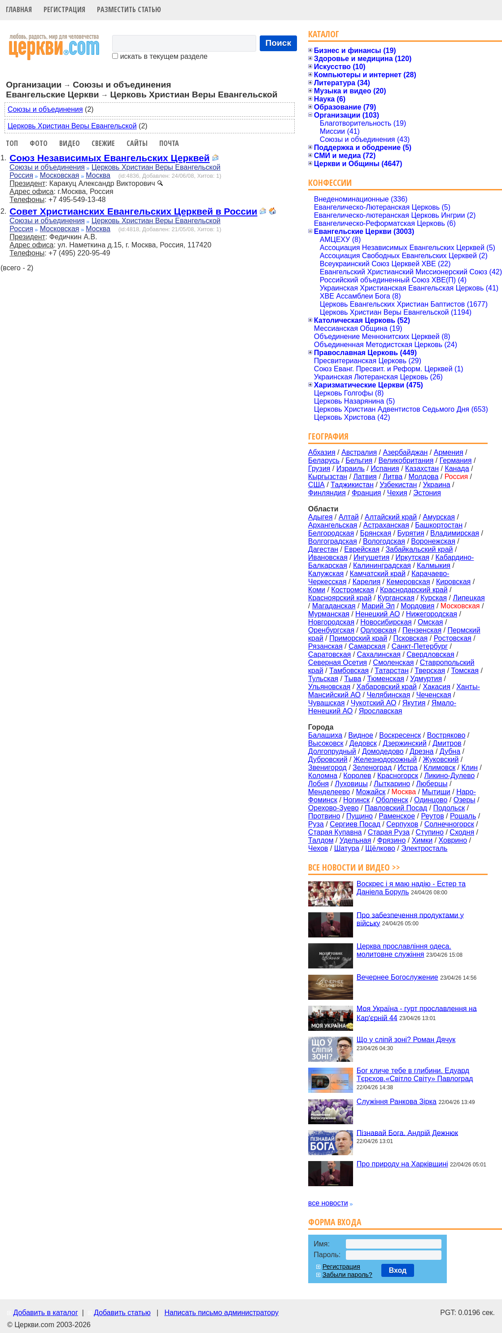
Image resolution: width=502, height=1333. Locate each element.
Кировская (453, 581)
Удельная (355, 840)
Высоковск (326, 743)
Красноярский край (339, 598)
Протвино (324, 816)
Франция (366, 493)
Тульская (323, 678)
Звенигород (327, 767)
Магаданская (334, 606)
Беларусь (324, 460)
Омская (430, 622)
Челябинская (388, 695)
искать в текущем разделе (159, 56)
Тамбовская (349, 670)
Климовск (439, 767)
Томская (465, 670)
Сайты (137, 143)
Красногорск (397, 775)
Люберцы (432, 783)
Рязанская (325, 646)
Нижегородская (431, 614)
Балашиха (325, 735)
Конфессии (330, 182)
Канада (457, 468)
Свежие (103, 143)
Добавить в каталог (45, 1312)
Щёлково (380, 848)
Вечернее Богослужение (397, 977)
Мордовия (417, 606)
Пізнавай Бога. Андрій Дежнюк (407, 1132)
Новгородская (331, 622)
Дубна (450, 751)
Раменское (397, 816)
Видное (360, 735)
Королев (357, 775)
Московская (59, 175)
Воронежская (433, 541)
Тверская (430, 670)
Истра (407, 767)
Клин (469, 767)
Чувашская (326, 703)
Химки (422, 840)
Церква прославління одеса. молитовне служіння (404, 950)
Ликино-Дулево (449, 775)
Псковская (410, 638)
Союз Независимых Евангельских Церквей (109, 158)
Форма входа (334, 1222)
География (328, 436)
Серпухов (402, 824)
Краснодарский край (414, 590)
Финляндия (327, 493)
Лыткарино (392, 783)
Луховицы (351, 783)
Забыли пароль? (347, 1274)
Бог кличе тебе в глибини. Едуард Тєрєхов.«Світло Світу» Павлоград (415, 1074)
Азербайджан (405, 452)
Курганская (396, 598)
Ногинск (356, 800)
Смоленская (393, 662)
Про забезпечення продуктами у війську (410, 919)
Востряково (446, 735)
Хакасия (436, 687)
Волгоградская (332, 541)
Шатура (346, 848)
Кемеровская (408, 581)
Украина (436, 484)
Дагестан (323, 549)
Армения (448, 452)
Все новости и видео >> (354, 867)
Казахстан (422, 468)
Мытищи (436, 792)
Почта (169, 143)
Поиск (279, 43)
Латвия (364, 476)
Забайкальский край (419, 549)
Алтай (349, 517)
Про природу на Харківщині (402, 1164)
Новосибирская (386, 622)
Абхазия (322, 452)
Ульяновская (329, 687)
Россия (21, 175)
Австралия (359, 452)
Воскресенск (400, 735)
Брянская (375, 533)
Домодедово (383, 751)
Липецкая (469, 598)
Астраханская (386, 525)
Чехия (397, 493)
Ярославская (380, 711)
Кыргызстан (327, 476)
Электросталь (424, 848)
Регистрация (64, 9)
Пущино (359, 816)
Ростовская (452, 638)
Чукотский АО (374, 703)
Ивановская (328, 557)
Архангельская (332, 525)
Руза (316, 824)
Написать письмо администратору (221, 1312)
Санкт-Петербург (420, 646)
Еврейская (362, 549)
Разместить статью (129, 9)
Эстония (427, 493)
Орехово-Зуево (333, 808)
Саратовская (329, 654)
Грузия (319, 468)
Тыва (352, 678)
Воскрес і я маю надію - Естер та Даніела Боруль (411, 888)
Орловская (378, 630)
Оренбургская (331, 630)
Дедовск (363, 743)
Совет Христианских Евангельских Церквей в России (133, 211)
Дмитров (446, 743)
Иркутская (413, 557)
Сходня (462, 832)
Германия (456, 460)
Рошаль (463, 816)
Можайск (371, 792)
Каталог (323, 34)
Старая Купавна (335, 832)
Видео (69, 143)
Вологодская (384, 541)
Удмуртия (426, 678)
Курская (433, 598)
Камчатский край (378, 573)
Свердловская (430, 654)
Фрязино (391, 840)
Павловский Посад (396, 808)
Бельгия (358, 460)
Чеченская (433, 695)
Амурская (439, 517)
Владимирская (454, 533)
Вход (398, 1270)
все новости (328, 1203)
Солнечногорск (449, 824)
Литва (392, 476)
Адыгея (320, 517)
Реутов (432, 816)
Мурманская (328, 614)
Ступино (430, 832)
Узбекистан (398, 484)
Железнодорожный (385, 759)
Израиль (350, 468)
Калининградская (382, 565)
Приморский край (358, 638)
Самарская (367, 646)
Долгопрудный (332, 751)
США (316, 484)
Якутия (414, 703)
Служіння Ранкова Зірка (397, 1101)
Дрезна (421, 751)
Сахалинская (379, 654)
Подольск (449, 808)
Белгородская (331, 533)
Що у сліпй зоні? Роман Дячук (406, 1039)
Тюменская (385, 678)
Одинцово (430, 800)
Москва (98, 175)
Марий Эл (378, 606)
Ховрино (453, 840)
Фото (39, 143)
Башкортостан (439, 525)
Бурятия (410, 533)
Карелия (366, 581)
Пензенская (421, 630)
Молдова (423, 476)
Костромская (352, 590)
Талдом (321, 840)
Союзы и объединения (45, 109)
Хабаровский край (387, 687)
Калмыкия (433, 565)
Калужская (326, 573)
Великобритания (406, 460)
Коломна (322, 775)
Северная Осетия (337, 662)
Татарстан (391, 670)
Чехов (318, 848)
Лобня (318, 783)
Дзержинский (405, 743)
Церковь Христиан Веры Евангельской (72, 126)
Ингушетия (371, 557)
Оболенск (391, 800)
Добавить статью (122, 1312)
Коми (316, 590)
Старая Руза (389, 832)
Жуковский (440, 759)
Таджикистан (352, 484)
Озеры (465, 800)
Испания (385, 468)
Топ (12, 143)
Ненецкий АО (377, 614)
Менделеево (329, 792)
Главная (19, 9)
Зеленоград (372, 767)
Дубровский (328, 759)
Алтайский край (391, 517)
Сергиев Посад (355, 824)
